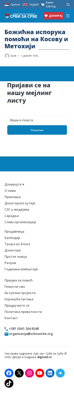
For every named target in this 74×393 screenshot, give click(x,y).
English (34, 4)
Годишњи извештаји (21, 269)
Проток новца (16, 256)
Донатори (13, 250)
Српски (15, 4)
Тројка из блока (17, 244)
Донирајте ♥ (14, 184)
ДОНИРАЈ (53, 15)
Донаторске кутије (20, 203)
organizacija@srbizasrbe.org (30, 334)
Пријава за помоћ (19, 280)
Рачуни (10, 263)
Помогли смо (15, 286)
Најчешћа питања (19, 299)
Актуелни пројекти (20, 293)
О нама (10, 190)
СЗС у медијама (17, 209)
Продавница (14, 231)
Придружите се (17, 305)
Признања (13, 197)
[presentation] (37, 148)
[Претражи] (68, 4)
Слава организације (20, 222)
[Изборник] (68, 15)
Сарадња (12, 216)
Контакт (11, 318)
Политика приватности (23, 312)
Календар (12, 238)
